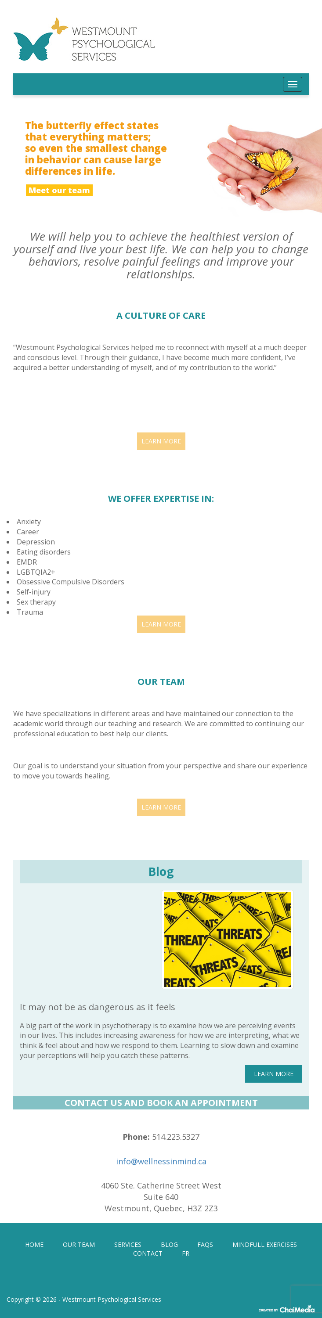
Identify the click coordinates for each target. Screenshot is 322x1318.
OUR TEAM (79, 1244)
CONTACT (148, 1253)
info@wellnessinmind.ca (161, 1161)
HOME (34, 1244)
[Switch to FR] (185, 1253)
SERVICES (127, 1244)
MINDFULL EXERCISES (264, 1244)
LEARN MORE (161, 441)
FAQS (205, 1244)
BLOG (169, 1244)
